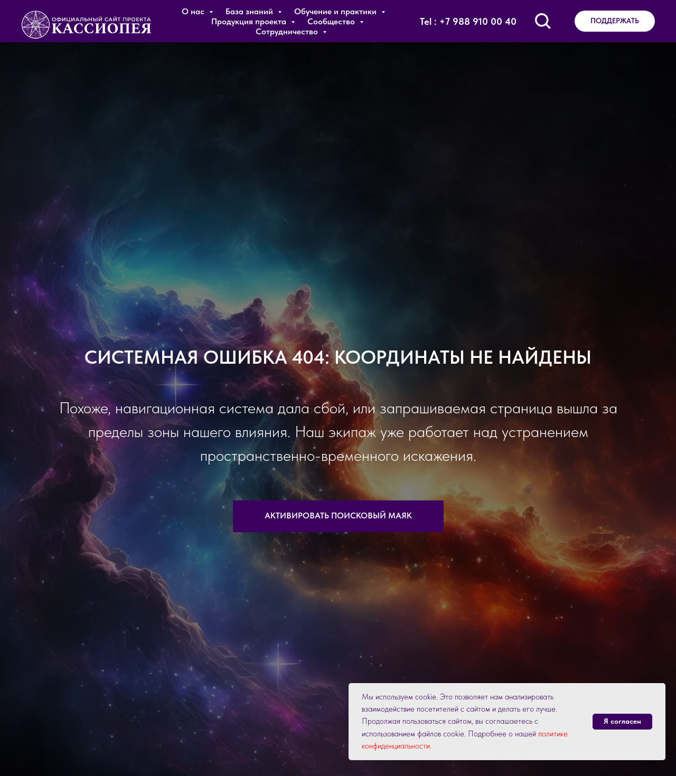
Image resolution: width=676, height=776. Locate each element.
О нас (194, 11)
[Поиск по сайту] (543, 21)
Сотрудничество (288, 31)
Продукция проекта (249, 21)
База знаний (250, 11)
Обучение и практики (336, 11)
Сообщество (332, 21)
